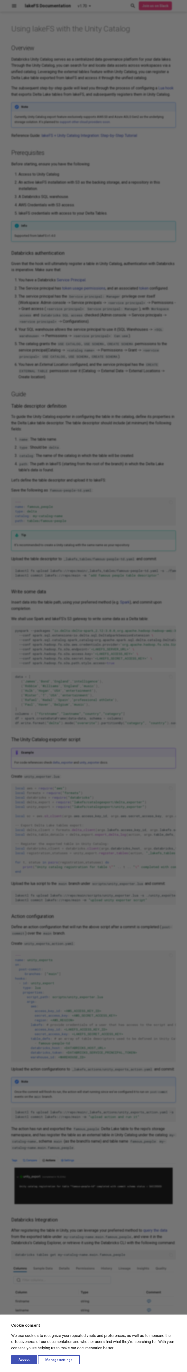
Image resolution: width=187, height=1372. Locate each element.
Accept (24, 1360)
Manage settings (59, 1360)
